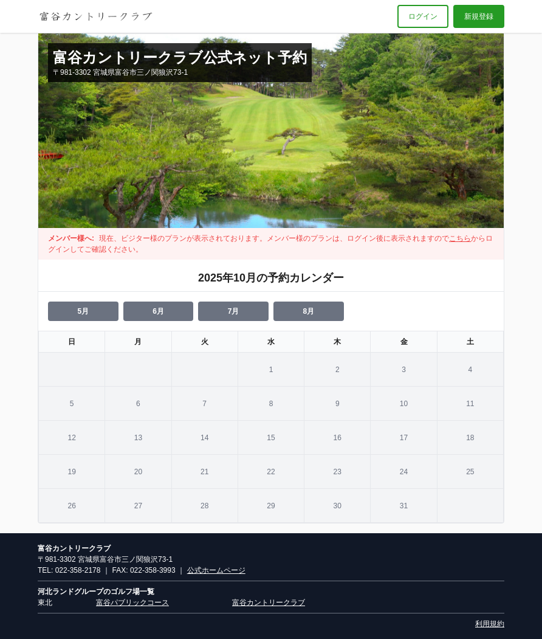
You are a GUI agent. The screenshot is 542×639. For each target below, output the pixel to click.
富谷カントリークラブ (268, 602)
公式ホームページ (216, 570)
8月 (308, 311)
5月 (83, 311)
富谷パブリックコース (132, 602)
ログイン (422, 16)
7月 (233, 311)
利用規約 (489, 624)
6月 (158, 311)
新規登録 (478, 16)
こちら (460, 238)
